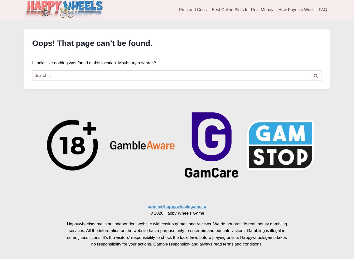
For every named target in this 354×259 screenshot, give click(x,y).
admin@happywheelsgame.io (177, 206)
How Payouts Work (296, 9)
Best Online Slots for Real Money (242, 9)
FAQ (323, 9)
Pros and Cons (193, 9)
